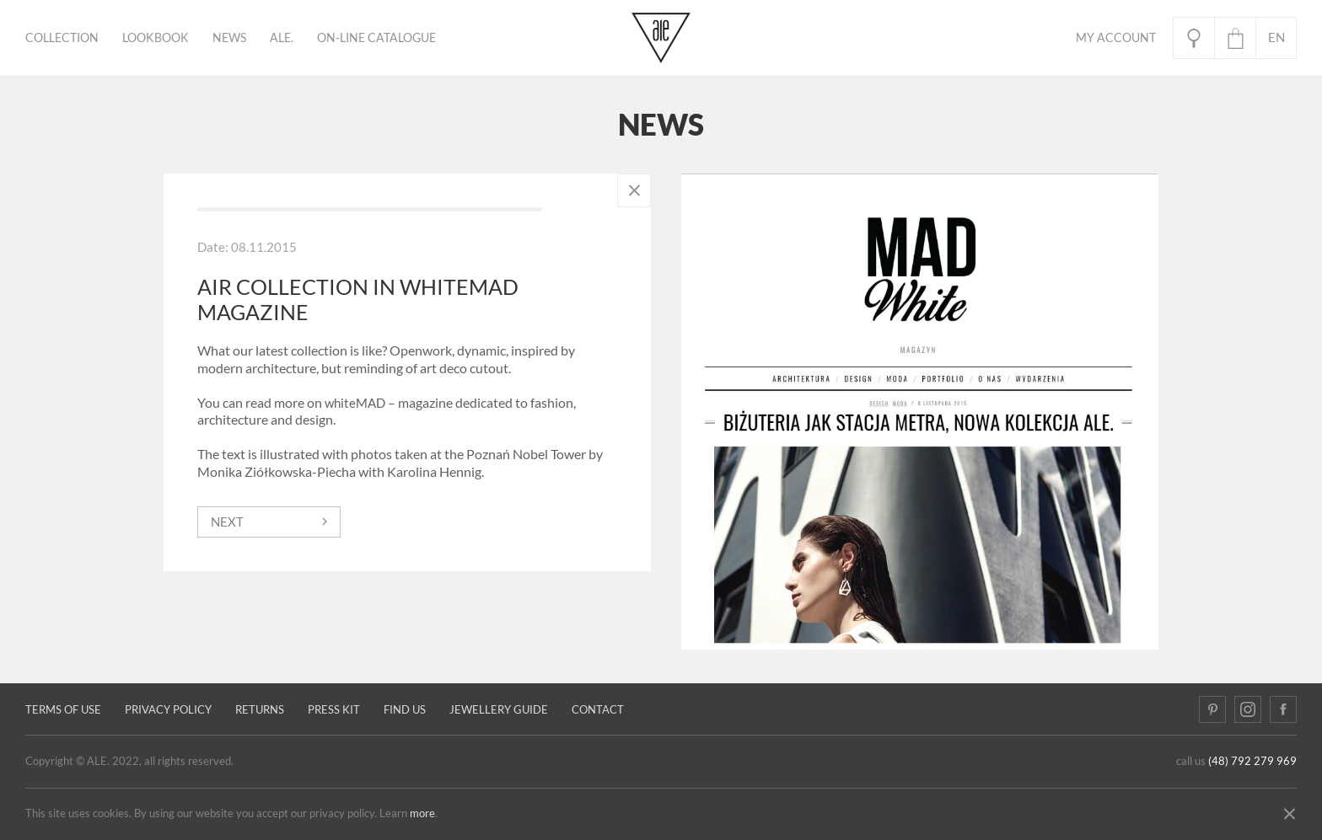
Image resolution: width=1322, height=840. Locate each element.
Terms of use (63, 709)
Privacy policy (168, 709)
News (229, 38)
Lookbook (155, 38)
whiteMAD (355, 403)
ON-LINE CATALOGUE (376, 38)
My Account (1116, 38)
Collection (62, 38)
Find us (405, 709)
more (422, 813)
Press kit (334, 709)
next (227, 522)
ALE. (281, 38)
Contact (598, 709)
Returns (259, 709)
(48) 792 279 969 (1252, 761)
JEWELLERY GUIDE (498, 709)
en (1276, 37)
